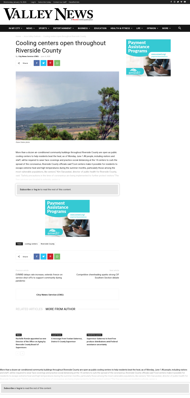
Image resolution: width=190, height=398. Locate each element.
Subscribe (25, 189)
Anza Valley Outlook (32, 36)
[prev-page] (17, 353)
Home (18, 36)
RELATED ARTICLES (29, 309)
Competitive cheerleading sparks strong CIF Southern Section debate (97, 276)
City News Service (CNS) (28, 56)
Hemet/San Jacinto (94, 335)
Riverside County (47, 244)
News (19, 335)
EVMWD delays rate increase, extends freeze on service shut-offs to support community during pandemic (39, 277)
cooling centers (31, 244)
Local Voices (56, 335)
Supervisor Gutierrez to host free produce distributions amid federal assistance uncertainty (102, 341)
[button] (179, 28)
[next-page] (22, 353)
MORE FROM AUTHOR (60, 309)
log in (37, 189)
